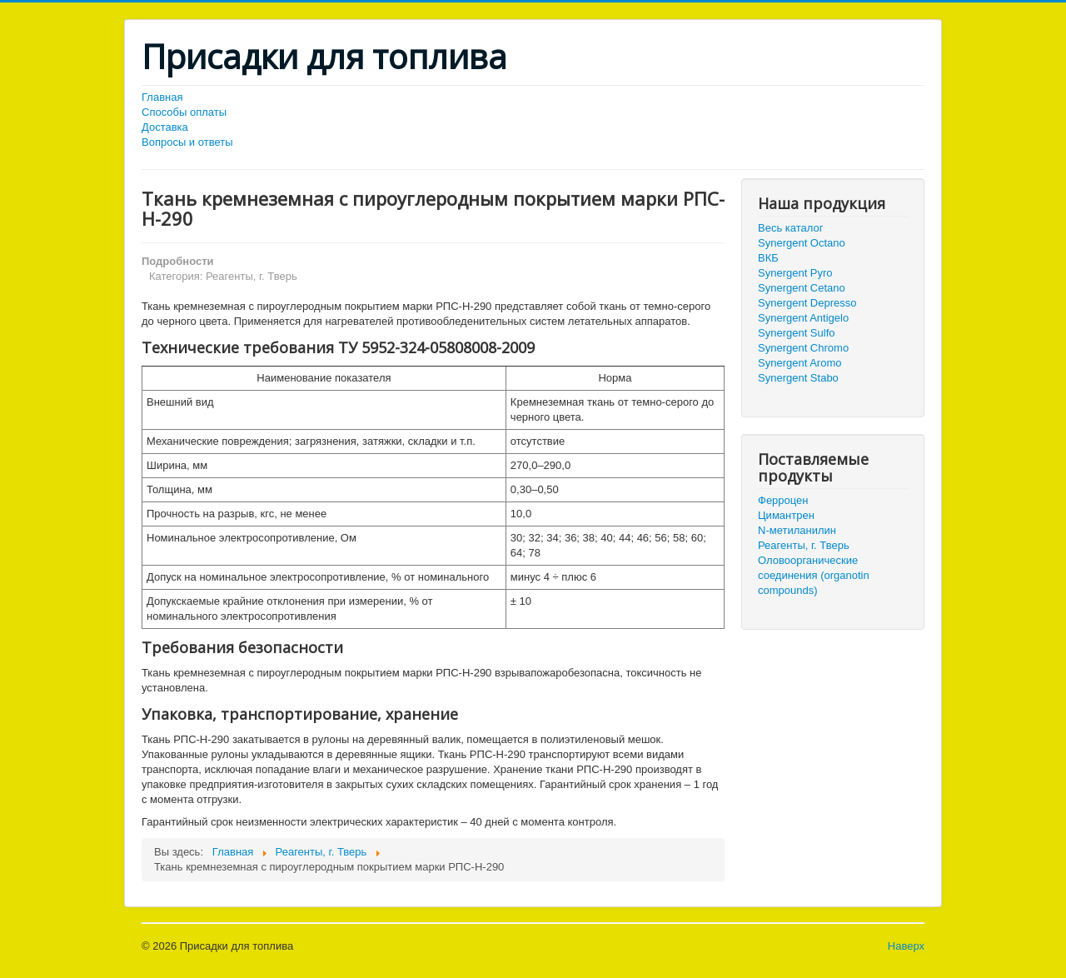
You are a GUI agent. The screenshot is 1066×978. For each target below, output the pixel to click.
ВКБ (768, 258)
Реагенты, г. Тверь (803, 545)
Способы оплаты (184, 112)
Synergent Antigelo (803, 318)
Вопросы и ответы (187, 142)
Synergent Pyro (795, 273)
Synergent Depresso (807, 303)
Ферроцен (783, 500)
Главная (162, 97)
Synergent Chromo (803, 348)
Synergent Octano (801, 243)
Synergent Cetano (801, 288)
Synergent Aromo (799, 363)
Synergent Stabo (798, 378)
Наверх (906, 946)
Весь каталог (790, 228)
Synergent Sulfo (796, 333)
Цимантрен (786, 515)
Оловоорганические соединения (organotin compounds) (813, 575)
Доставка (165, 127)
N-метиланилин (797, 530)
